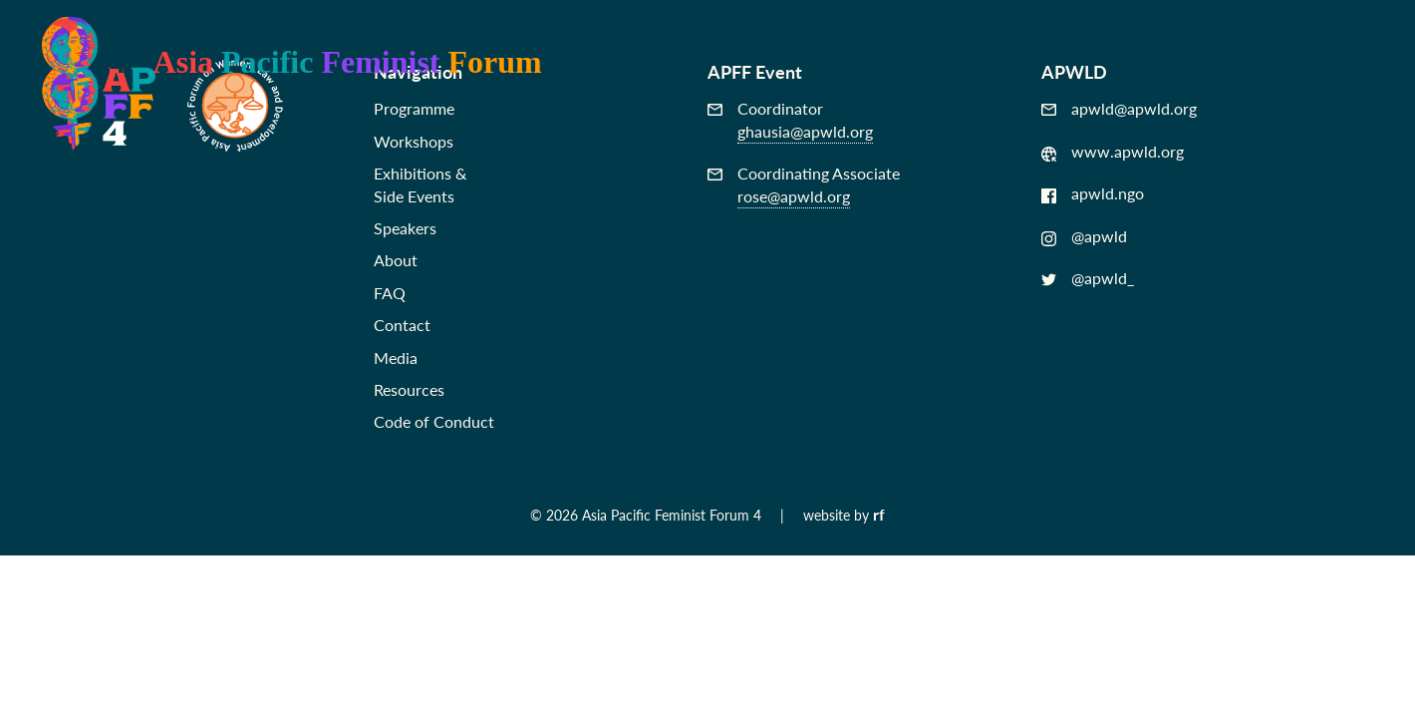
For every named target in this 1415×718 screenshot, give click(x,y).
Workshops (413, 141)
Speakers (405, 227)
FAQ (390, 292)
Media (396, 357)
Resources (409, 389)
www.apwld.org (1112, 152)
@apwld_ (1087, 278)
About (396, 259)
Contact (402, 324)
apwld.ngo (1092, 193)
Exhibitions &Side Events (420, 184)
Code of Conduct (434, 421)
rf (879, 514)
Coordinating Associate (804, 185)
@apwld (1084, 236)
